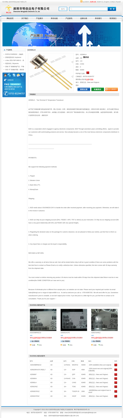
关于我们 (24, 18)
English (106, 2)
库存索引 (98, 18)
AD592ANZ (34, 386)
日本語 (112, 2)
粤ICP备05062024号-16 (82, 409)
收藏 (33, 345)
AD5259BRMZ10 (35, 365)
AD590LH (33, 382)
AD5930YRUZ (34, 391)
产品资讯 (68, 18)
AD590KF (33, 374)
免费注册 (93, 2)
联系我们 (113, 18)
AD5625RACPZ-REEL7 (38, 370)
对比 (40, 345)
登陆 (91, 79)
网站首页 (10, 18)
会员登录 (86, 2)
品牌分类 (83, 18)
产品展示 (39, 18)
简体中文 (100, 2)
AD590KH (33, 378)
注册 (87, 79)
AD (51, 365)
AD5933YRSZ (34, 396)
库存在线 (54, 18)
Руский (118, 2)
